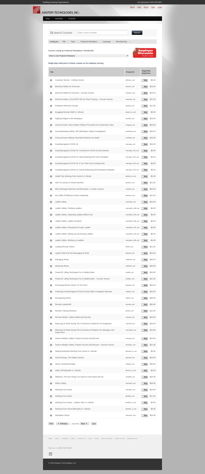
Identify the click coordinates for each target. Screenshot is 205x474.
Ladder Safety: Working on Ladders (69, 240)
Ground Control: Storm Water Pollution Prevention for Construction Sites (84, 125)
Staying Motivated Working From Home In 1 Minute (76, 351)
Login (160, 7)
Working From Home (63, 390)
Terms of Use (119, 438)
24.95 (153, 86)
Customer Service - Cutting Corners (69, 80)
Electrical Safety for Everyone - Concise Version (74, 93)
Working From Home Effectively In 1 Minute (72, 409)
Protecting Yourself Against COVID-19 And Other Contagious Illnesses (83, 291)
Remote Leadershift (63, 304)
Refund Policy (132, 438)
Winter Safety (60, 383)
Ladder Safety (61, 202)
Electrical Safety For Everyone (67, 86)
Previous (62, 424)
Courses (71, 18)
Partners (59, 18)
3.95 (153, 112)
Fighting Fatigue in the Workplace (68, 118)
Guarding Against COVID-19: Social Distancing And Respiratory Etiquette (85, 170)
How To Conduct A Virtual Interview (69, 183)
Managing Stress (62, 259)
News (132, 7)
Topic (73, 42)
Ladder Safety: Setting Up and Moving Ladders (74, 234)
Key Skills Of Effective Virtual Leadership (71, 195)
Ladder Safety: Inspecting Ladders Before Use (74, 215)
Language (106, 42)
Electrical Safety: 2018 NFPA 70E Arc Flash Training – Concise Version (84, 99)
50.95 (153, 304)
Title (64, 42)
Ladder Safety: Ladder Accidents (68, 221)
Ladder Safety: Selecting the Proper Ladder (72, 227)
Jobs (153, 7)
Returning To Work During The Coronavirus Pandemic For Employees (83, 324)
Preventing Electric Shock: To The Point (71, 285)
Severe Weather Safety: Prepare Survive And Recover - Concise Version (84, 345)
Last (93, 424)
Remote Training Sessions (65, 311)
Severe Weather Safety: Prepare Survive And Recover (77, 338)
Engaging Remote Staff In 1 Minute (69, 112)
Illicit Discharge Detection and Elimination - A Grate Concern (79, 189)
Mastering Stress (62, 266)
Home (50, 438)
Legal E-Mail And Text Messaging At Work (72, 253)
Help (139, 7)
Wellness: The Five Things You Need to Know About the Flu (79, 377)
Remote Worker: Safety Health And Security (73, 317)
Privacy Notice (106, 438)
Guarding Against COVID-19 (66, 144)
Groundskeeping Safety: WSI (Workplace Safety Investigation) (80, 131)
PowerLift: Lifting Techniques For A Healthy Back (75, 272)
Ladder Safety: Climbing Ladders (68, 208)
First (51, 424)
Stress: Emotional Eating (65, 364)
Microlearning (121, 42)
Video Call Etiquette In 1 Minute (68, 370)
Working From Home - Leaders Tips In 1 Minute (74, 402)
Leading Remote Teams (65, 247)
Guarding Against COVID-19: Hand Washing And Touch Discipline (82, 157)
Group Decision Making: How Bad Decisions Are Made (77, 138)
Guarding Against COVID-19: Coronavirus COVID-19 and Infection (82, 150)
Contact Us (82, 438)
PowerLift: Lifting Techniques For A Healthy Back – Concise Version (82, 279)
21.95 (153, 99)
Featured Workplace (89, 42)
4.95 (153, 80)
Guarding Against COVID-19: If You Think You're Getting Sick (80, 163)
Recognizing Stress (63, 298)
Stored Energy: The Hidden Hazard (69, 358)
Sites (48, 18)
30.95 (153, 125)
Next (84, 424)
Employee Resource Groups (66, 106)
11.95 (153, 106)
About (146, 7)
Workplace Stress (62, 415)
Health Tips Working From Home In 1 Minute (73, 176)
